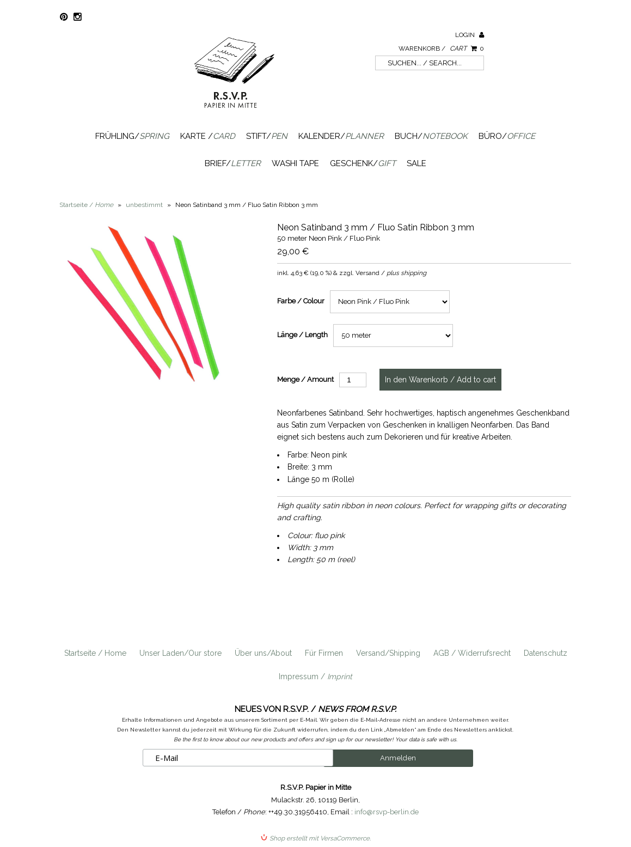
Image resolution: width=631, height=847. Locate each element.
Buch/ (431, 136)
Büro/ (507, 136)
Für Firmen (324, 653)
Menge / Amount (305, 379)
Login (469, 35)
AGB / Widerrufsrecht (472, 653)
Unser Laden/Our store (180, 653)
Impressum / (315, 676)
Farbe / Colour (300, 301)
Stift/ (266, 136)
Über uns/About (263, 653)
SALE (416, 163)
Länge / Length (302, 335)
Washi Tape (295, 163)
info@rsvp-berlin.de (386, 812)
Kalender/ (341, 136)
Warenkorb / (441, 48)
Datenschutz (545, 653)
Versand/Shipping (388, 653)
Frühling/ (132, 136)
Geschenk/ (363, 163)
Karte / (207, 136)
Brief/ (233, 163)
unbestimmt (144, 205)
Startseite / (86, 205)
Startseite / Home (95, 653)
